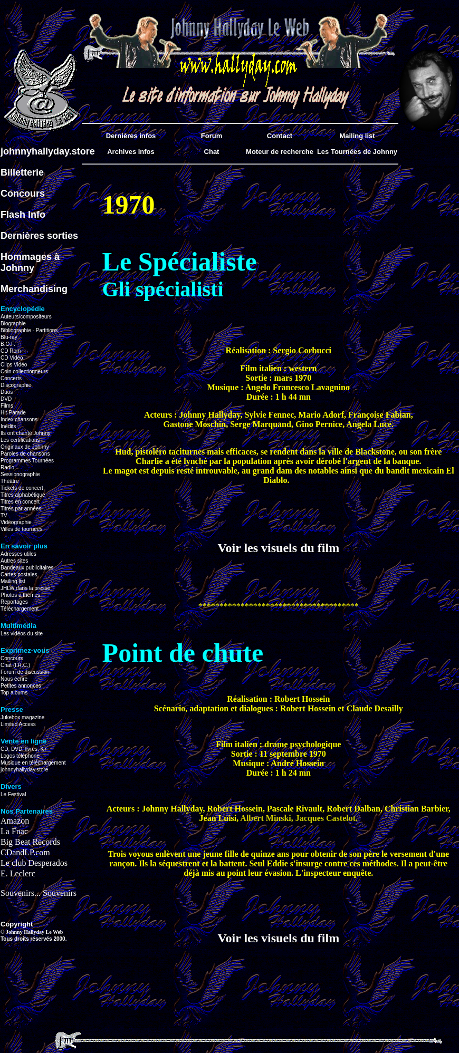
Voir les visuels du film (278, 548)
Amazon (15, 820)
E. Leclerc (18, 873)
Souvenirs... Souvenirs (39, 892)
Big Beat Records (30, 841)
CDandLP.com (25, 852)
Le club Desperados (34, 862)
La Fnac (14, 831)
